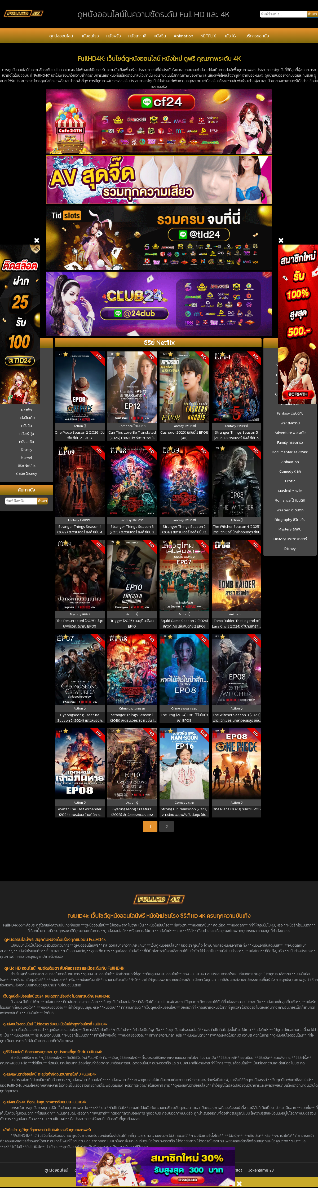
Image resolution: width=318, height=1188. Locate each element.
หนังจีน (160, 36)
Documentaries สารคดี (290, 452)
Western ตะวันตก (290, 510)
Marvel (26, 457)
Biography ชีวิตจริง (290, 520)
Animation (183, 36)
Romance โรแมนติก (290, 500)
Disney (26, 449)
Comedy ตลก (290, 471)
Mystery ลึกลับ (290, 529)
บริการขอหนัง (257, 36)
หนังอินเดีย (27, 418)
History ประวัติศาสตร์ (290, 539)
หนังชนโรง (90, 36)
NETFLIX (208, 36)
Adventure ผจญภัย (290, 433)
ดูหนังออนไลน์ (61, 36)
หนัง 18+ (230, 36)
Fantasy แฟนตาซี (290, 413)
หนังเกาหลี (137, 36)
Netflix (26, 410)
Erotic (290, 481)
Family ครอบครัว (290, 442)
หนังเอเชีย (26, 442)
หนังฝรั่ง (113, 36)
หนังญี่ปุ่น (26, 434)
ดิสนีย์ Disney (26, 473)
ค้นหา (42, 501)
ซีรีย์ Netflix (27, 465)
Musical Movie (290, 491)
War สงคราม (290, 423)
